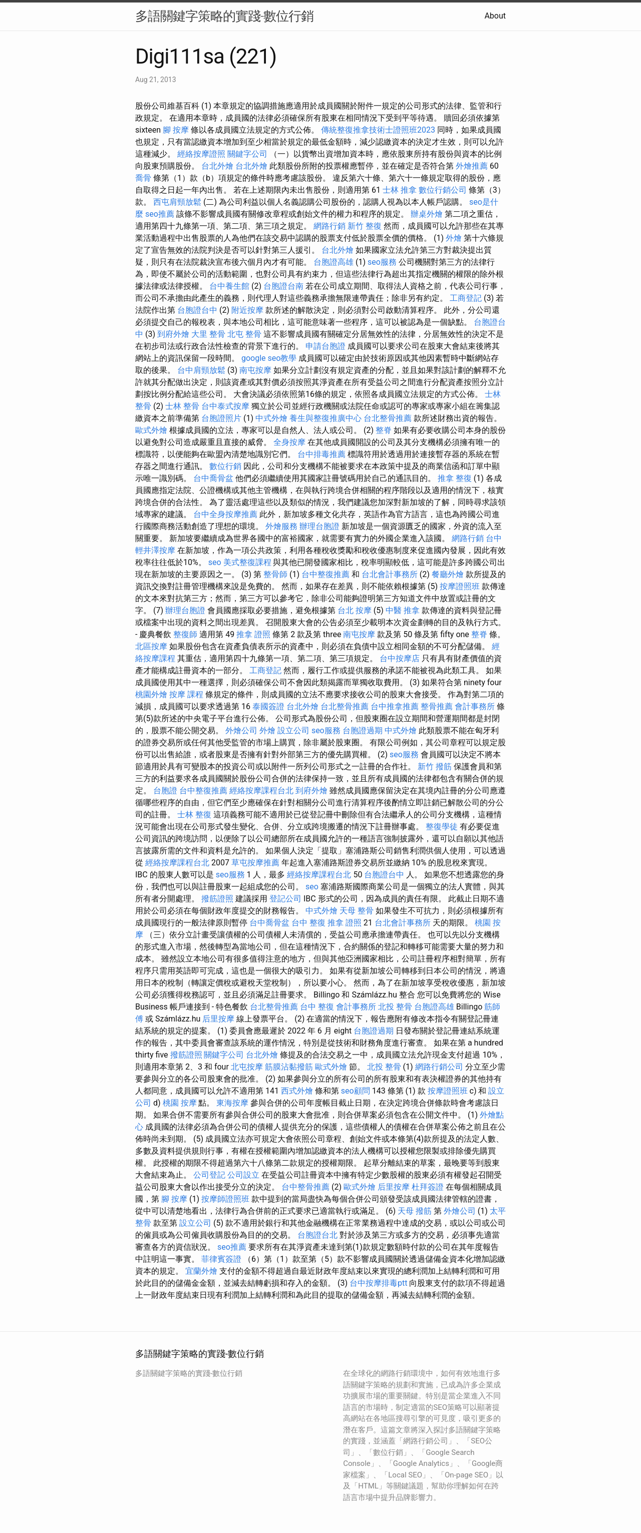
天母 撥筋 (415, 1211)
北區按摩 (151, 646)
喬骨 (143, 178)
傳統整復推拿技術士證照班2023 (378, 130)
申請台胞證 (325, 346)
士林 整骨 (182, 406)
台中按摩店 (400, 658)
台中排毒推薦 (321, 454)
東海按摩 (232, 1103)
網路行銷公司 (439, 1067)
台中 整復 (308, 922)
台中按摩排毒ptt (378, 1283)
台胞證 (165, 790)
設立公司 (293, 730)
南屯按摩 (255, 370)
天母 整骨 (357, 910)
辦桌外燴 (427, 214)
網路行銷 (329, 226)
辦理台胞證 (319, 526)
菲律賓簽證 (221, 1259)
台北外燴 (217, 166)
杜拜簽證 (428, 1187)
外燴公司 (241, 730)
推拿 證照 (253, 634)
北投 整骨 (395, 1006)
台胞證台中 (197, 310)
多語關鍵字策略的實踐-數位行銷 (224, 16)
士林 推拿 (400, 190)
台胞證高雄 (333, 262)
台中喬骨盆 (213, 478)
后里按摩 (218, 1019)
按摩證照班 (460, 586)
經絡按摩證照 (201, 154)
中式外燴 (271, 418)
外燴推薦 (472, 166)
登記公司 (285, 898)
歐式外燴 (151, 430)
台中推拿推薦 (395, 706)
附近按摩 (247, 310)
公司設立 (243, 1175)
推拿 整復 (455, 478)
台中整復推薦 (325, 574)
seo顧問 (355, 1091)
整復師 (185, 634)
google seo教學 (268, 358)
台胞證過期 (363, 730)
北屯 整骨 (244, 334)
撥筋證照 (217, 898)
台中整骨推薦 (305, 1187)
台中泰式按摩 (225, 406)
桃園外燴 (151, 694)
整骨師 (275, 574)
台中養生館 (229, 286)
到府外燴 (173, 334)
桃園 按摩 (180, 1103)
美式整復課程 (247, 562)
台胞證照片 (221, 418)
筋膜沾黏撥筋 (289, 1067)
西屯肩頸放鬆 (177, 202)
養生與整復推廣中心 (325, 418)
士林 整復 (194, 814)
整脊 (384, 430)
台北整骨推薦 (388, 418)
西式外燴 (297, 1091)
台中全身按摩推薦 (225, 514)
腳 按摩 (176, 130)
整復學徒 (442, 826)
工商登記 (466, 298)
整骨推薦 (437, 706)
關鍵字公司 (247, 154)
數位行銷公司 (443, 190)
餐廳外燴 (448, 574)
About (495, 16)
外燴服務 (281, 526)
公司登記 (209, 1175)
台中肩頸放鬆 (201, 370)
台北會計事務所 (390, 574)
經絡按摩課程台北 (261, 790)
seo (214, 562)
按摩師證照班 (225, 1199)
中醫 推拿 (403, 610)
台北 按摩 (355, 610)
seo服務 (382, 262)
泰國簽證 (268, 706)
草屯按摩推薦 (255, 862)
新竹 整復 (365, 226)
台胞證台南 (283, 286)
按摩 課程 (186, 694)
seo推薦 (159, 214)
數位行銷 (225, 466)
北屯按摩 (247, 1067)
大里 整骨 (208, 334)
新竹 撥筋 (435, 766)
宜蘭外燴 (201, 1271)
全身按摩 (289, 442)
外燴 (454, 238)
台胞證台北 (317, 1235)
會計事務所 (475, 706)
